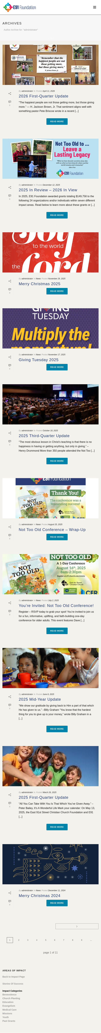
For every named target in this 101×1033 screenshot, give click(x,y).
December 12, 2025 (51, 185)
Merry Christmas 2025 (39, 284)
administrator (27, 91)
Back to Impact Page (13, 976)
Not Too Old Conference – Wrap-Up (52, 529)
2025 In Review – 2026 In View (48, 190)
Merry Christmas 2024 (39, 895)
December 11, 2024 (56, 890)
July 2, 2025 (53, 600)
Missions (7, 1013)
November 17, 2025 (56, 354)
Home (50, 38)
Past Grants (8, 1021)
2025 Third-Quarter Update (44, 436)
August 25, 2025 (55, 524)
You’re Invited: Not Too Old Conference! (56, 605)
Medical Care (9, 1009)
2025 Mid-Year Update (40, 699)
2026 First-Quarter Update (43, 96)
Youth (5, 1017)
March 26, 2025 (49, 792)
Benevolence (9, 994)
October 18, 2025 (50, 430)
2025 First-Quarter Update (43, 797)
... (91, 940)
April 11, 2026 (49, 91)
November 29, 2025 (56, 279)
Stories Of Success (12, 983)
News (38, 279)
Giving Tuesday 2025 (38, 360)
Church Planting (11, 998)
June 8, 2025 (48, 694)
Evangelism (8, 1006)
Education (8, 1002)
